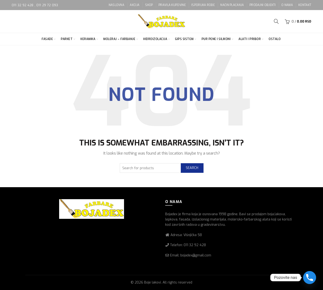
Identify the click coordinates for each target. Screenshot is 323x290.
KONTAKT (304, 5)
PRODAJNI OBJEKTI (262, 5)
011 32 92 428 (23, 5)
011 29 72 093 (47, 5)
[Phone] (309, 277)
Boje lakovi (152, 282)
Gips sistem (184, 39)
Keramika (87, 39)
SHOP (149, 5)
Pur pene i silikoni (216, 39)
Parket (67, 39)
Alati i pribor (249, 39)
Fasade (47, 39)
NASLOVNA (116, 5)
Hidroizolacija (155, 39)
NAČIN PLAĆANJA (232, 5)
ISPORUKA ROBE (203, 5)
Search (192, 168)
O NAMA (287, 5)
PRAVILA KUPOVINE (172, 5)
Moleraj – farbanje (119, 39)
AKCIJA (134, 5)
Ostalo (275, 39)
